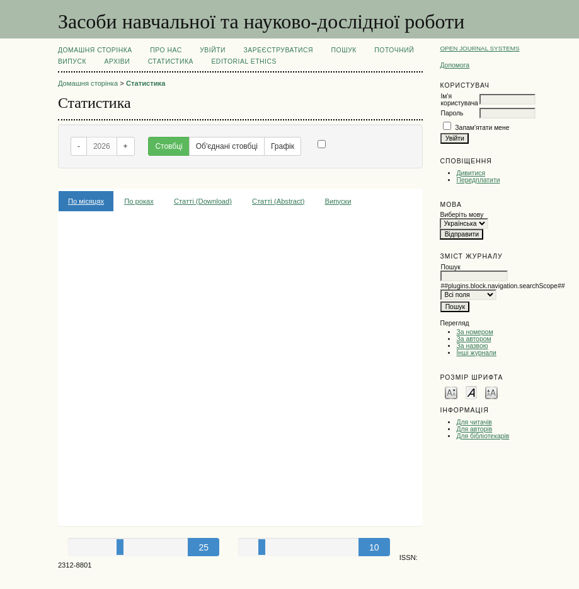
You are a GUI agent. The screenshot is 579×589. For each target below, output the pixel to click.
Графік (282, 146)
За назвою (472, 345)
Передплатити (478, 180)
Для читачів (473, 422)
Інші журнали (476, 352)
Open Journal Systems (479, 48)
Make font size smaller (451, 392)
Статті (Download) (203, 201)
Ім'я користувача (459, 100)
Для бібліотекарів (482, 436)
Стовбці (168, 146)
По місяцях (86, 201)
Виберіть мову (461, 214)
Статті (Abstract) (278, 201)
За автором (473, 338)
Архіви (117, 61)
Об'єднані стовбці (227, 146)
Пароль (451, 113)
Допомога (454, 65)
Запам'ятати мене (482, 127)
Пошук (344, 50)
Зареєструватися (278, 50)
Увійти (213, 50)
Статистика (170, 61)
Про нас (166, 50)
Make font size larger (491, 392)
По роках (139, 201)
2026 (101, 146)
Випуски (337, 201)
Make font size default (471, 392)
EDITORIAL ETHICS (244, 61)
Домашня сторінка (95, 50)
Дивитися (470, 173)
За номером (474, 332)
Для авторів (474, 429)
